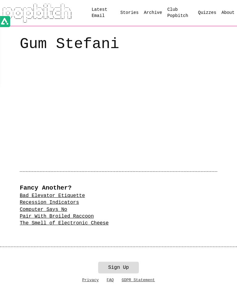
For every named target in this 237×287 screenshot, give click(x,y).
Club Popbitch (177, 12)
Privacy (90, 280)
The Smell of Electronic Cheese (64, 223)
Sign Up (118, 267)
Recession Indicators (49, 202)
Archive (153, 12)
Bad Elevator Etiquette (52, 196)
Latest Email (99, 12)
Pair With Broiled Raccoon (57, 216)
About (228, 12)
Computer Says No (43, 209)
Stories (129, 12)
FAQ (110, 280)
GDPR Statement (138, 280)
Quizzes (207, 12)
